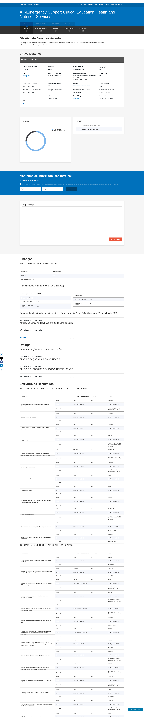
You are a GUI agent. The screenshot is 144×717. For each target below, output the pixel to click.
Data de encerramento (106, 90)
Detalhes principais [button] (41, 30)
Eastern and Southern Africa (81, 86)
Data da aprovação (79, 73)
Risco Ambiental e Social (81, 90)
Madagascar (26, 76)
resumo (26, 24)
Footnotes (23, 337)
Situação (51, 66)
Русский (117, 4)
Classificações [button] (69, 30)
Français (107, 4)
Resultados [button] (83, 30)
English (96, 4)
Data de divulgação (54, 73)
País (24, 73)
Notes (25, 104)
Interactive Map (116, 239)
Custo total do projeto (31, 83)
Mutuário (102, 67)
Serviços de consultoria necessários (30, 97)
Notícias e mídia (68, 24)
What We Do (23, 4)
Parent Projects (78, 96)
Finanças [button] (55, 30)
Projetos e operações (33, 4)
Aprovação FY (104, 83)
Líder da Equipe (78, 66)
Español (101, 4)
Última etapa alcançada (56, 96)
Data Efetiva (103, 73)
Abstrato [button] (26, 30)
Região (75, 83)
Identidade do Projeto (30, 66)
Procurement (40, 24)
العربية (112, 4)
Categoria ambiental (55, 90)
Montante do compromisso (32, 90)
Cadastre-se (71, 189)
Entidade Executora (54, 83)
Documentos (54, 24)
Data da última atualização (108, 96)
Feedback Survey (135, 709)
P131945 (76, 98)
